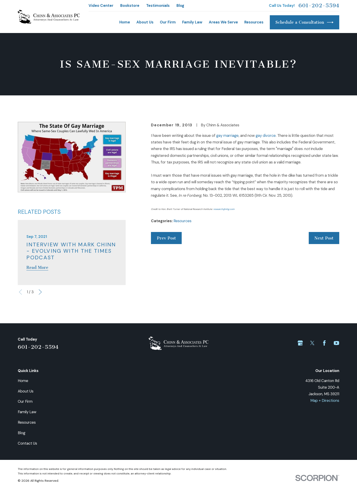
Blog (180, 5)
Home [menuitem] (124, 22)
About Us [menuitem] (144, 22)
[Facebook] (324, 343)
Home (23, 380)
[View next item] (40, 292)
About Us (25, 391)
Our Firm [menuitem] (168, 22)
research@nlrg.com (224, 209)
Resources (182, 220)
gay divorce (266, 135)
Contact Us (27, 443)
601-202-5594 (318, 5)
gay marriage (227, 135)
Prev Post (166, 238)
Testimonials (158, 5)
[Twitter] (312, 343)
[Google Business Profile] (300, 343)
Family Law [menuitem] (192, 22)
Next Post (324, 238)
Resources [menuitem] (253, 22)
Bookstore (129, 5)
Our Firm (25, 401)
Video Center (101, 5)
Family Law (27, 411)
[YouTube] (336, 343)
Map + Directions (324, 400)
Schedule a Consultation (304, 22)
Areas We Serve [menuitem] (223, 22)
